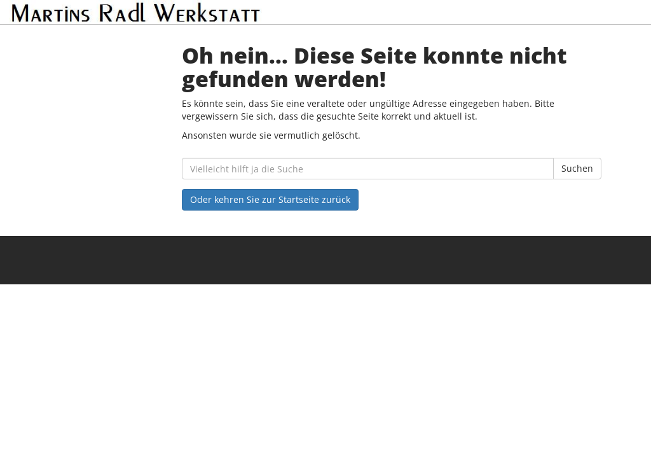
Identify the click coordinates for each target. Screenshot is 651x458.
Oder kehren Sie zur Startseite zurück (270, 199)
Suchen (577, 168)
